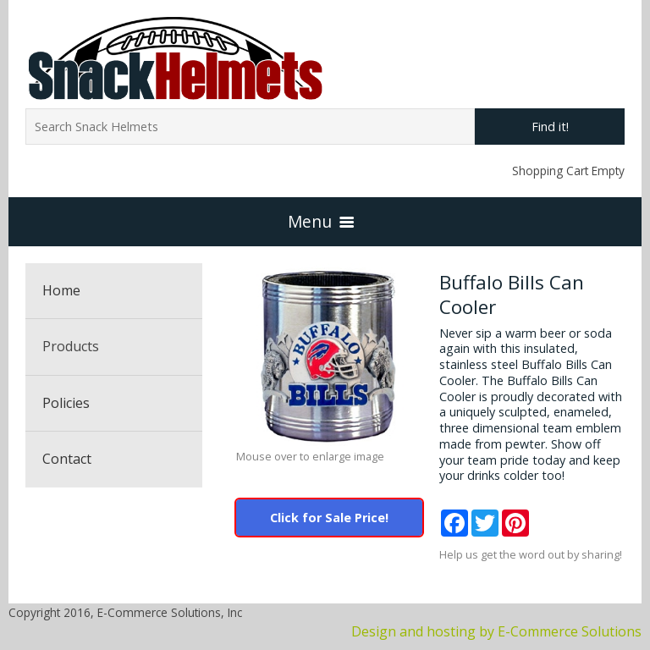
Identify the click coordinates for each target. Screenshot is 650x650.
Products (70, 346)
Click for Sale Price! (329, 518)
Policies (66, 403)
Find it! (550, 126)
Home (61, 290)
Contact (66, 458)
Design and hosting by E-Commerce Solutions (496, 631)
